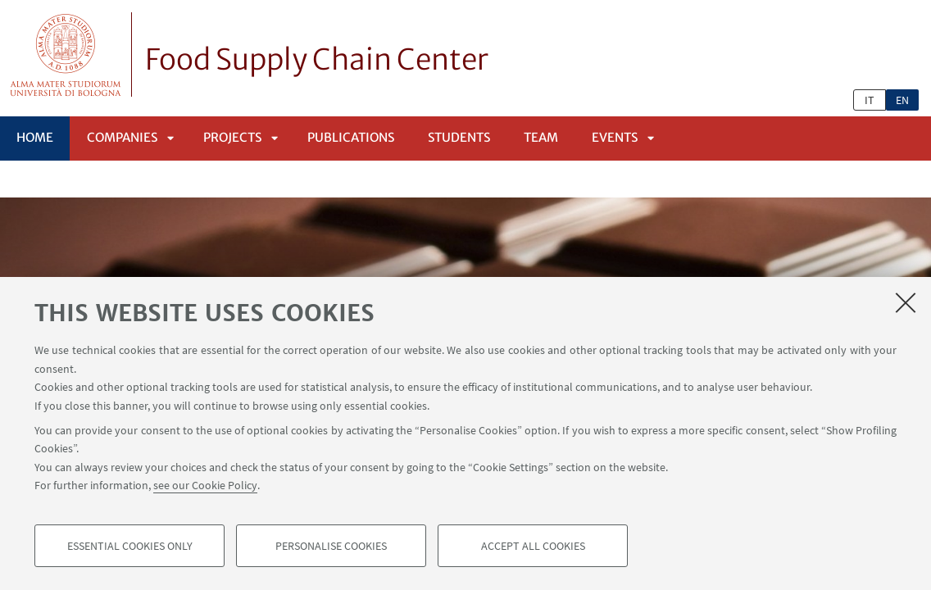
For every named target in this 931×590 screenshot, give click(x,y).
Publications (350, 137)
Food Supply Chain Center (316, 60)
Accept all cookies (533, 545)
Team (541, 137)
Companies (122, 137)
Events (615, 137)
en (902, 100)
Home (34, 137)
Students (459, 137)
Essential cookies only (130, 545)
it (869, 100)
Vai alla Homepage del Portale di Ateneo (66, 54)
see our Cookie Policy (205, 485)
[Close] (905, 302)
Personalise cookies (331, 545)
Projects (232, 137)
